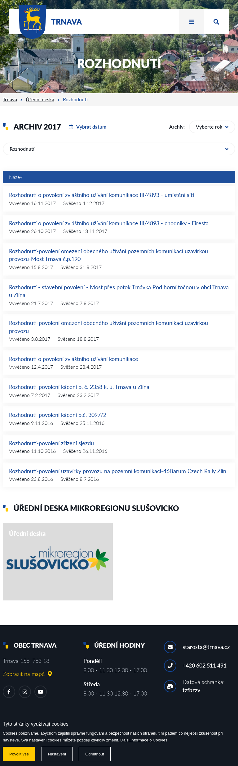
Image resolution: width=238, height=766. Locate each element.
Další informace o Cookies (143, 740)
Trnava (10, 99)
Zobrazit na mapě (27, 673)
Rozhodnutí (119, 149)
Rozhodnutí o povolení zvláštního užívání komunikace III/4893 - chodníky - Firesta (109, 223)
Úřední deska (40, 99)
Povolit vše (19, 754)
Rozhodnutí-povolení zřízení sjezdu (51, 443)
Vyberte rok (212, 127)
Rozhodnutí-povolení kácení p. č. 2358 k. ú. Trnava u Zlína (79, 386)
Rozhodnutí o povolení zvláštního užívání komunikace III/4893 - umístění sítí (101, 194)
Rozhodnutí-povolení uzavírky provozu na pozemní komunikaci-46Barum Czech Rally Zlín (117, 470)
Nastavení (57, 754)
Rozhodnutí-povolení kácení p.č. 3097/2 (57, 414)
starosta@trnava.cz (206, 646)
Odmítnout (94, 754)
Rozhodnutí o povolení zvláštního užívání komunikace (73, 358)
